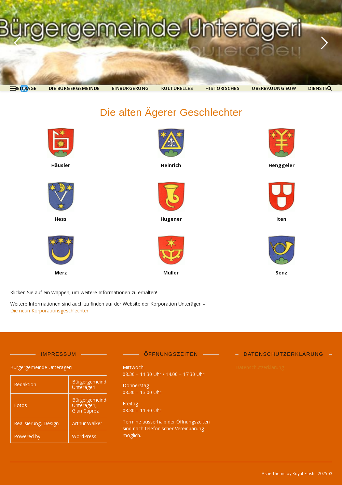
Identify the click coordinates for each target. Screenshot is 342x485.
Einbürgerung (130, 88)
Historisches (222, 88)
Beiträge (25, 88)
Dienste (318, 88)
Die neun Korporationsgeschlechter (49, 310)
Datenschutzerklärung (259, 367)
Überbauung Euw (274, 88)
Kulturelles (177, 88)
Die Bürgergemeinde (74, 88)
